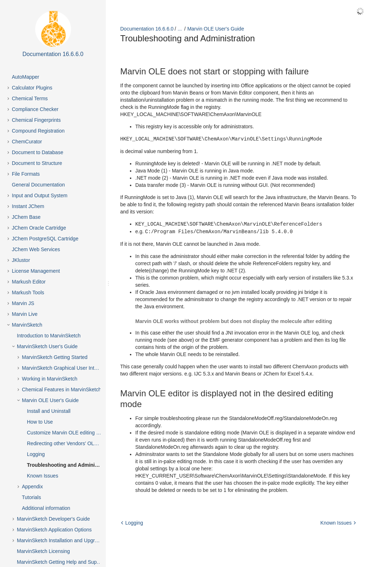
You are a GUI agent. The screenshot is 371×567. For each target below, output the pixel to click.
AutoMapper (25, 77)
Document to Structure (37, 163)
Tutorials (31, 497)
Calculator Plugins (32, 88)
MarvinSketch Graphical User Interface (65, 368)
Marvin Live (25, 314)
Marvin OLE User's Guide (50, 400)
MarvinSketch (27, 325)
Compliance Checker (35, 109)
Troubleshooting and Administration (70, 465)
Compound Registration (38, 131)
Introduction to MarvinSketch (48, 335)
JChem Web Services (36, 249)
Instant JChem (28, 206)
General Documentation (38, 185)
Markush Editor (29, 282)
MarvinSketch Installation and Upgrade (60, 540)
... (180, 29)
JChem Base (26, 217)
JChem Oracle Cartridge (39, 228)
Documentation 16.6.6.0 (147, 29)
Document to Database (37, 152)
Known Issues (42, 476)
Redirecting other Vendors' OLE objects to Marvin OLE (70, 443)
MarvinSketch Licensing (43, 551)
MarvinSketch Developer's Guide (53, 519)
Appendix (32, 486)
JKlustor (21, 260)
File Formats (26, 174)
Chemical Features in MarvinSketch (61, 389)
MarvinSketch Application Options (54, 530)
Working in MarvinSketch (50, 379)
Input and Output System (39, 195)
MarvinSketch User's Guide (47, 346)
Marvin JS (23, 303)
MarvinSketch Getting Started (55, 357)
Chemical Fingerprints (36, 120)
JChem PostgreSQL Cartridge (45, 238)
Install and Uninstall (48, 411)
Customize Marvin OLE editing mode (68, 432)
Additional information (46, 508)
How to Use (40, 422)
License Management (36, 271)
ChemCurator (27, 141)
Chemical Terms (30, 98)
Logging (36, 454)
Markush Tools (28, 292)
